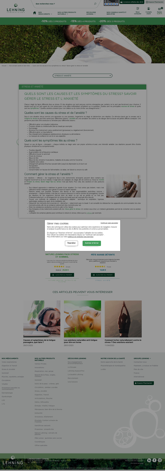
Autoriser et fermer (92, 243)
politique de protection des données (80, 237)
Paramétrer (71, 243)
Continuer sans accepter (109, 223)
